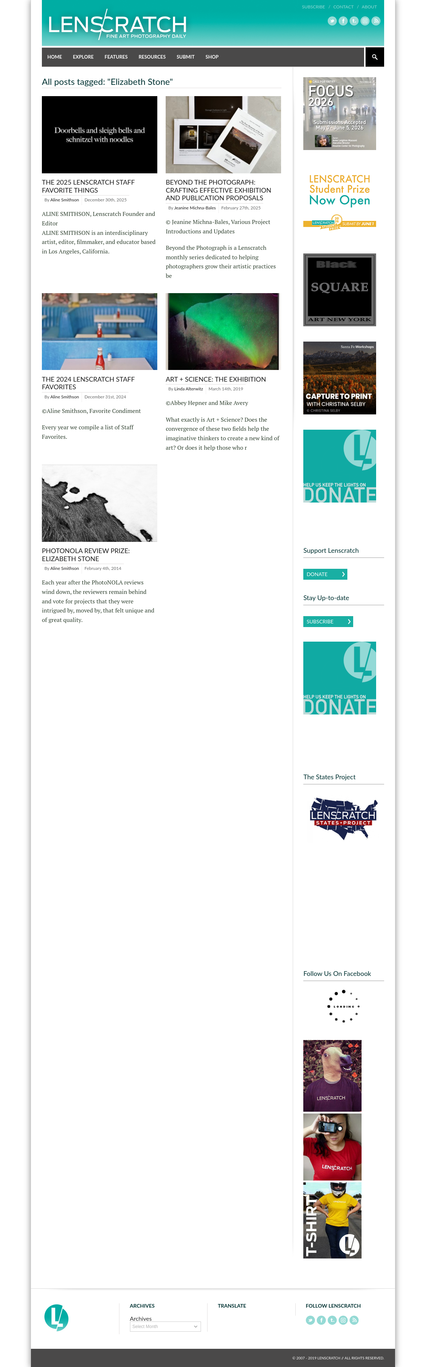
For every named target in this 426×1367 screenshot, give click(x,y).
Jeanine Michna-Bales (195, 207)
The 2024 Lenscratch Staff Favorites (88, 383)
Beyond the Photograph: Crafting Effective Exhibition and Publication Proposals (218, 190)
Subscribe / (316, 6)
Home (54, 57)
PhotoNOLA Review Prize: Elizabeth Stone (86, 555)
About (369, 6)
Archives (141, 1318)
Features (115, 57)
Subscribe (320, 621)
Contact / (346, 6)
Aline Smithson (64, 199)
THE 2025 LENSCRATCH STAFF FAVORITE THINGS (88, 186)
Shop (212, 57)
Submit (185, 57)
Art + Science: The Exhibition (216, 379)
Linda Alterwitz (188, 388)
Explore (83, 57)
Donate (317, 574)
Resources (152, 57)
